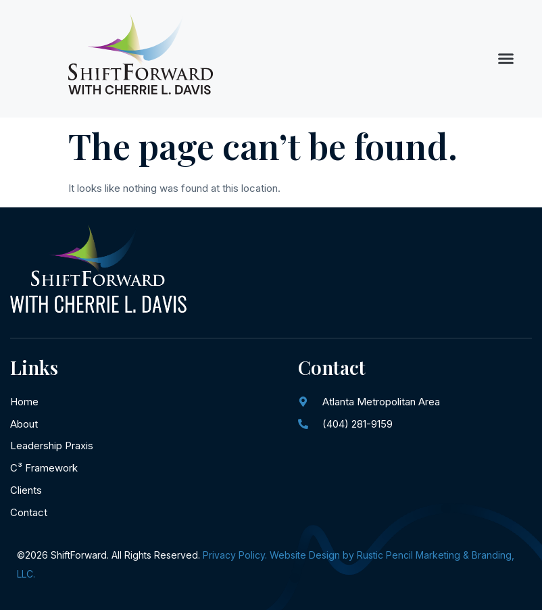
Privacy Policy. (235, 555)
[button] (506, 59)
